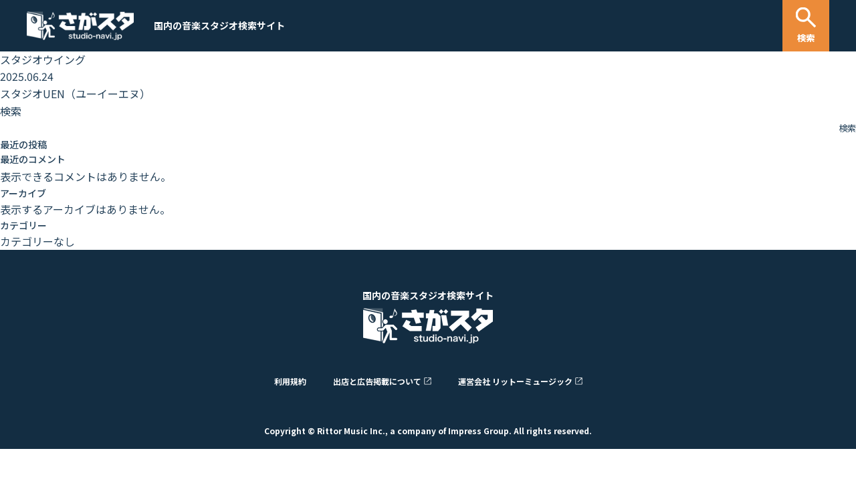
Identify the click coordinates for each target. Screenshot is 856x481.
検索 (10, 111)
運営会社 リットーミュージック (515, 381)
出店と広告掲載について (377, 381)
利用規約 (290, 381)
